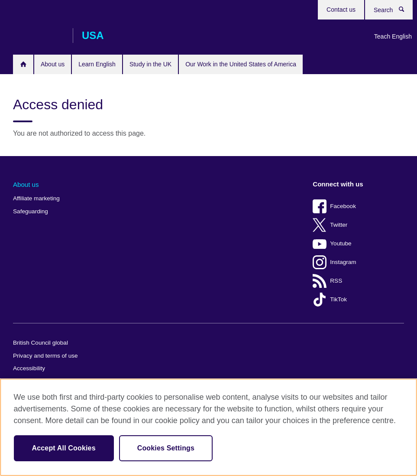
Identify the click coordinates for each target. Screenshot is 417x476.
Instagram (343, 262)
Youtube (340, 243)
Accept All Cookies (64, 448)
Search (403, 9)
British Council (38, 35)
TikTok (338, 299)
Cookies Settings (165, 448)
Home (23, 64)
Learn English (97, 64)
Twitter (338, 225)
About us (53, 64)
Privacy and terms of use (45, 355)
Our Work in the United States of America (240, 64)
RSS (336, 280)
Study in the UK (150, 64)
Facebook (343, 206)
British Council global (40, 342)
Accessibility (29, 368)
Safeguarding (30, 211)
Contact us (341, 9)
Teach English (393, 36)
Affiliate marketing (36, 198)
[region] (208, 427)
